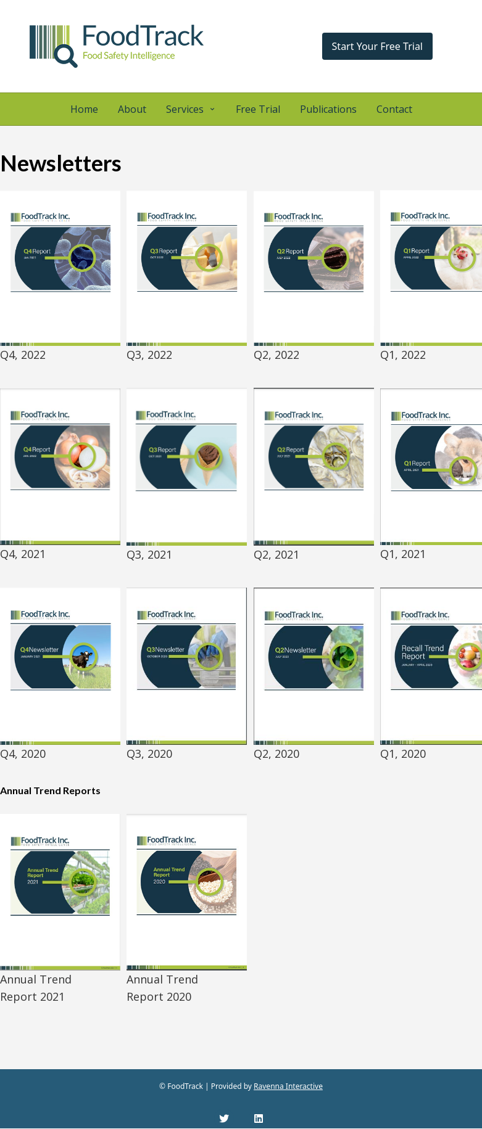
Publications (328, 109)
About (132, 109)
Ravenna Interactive (288, 1086)
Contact (394, 109)
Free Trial (258, 109)
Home (84, 109)
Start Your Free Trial (377, 46)
